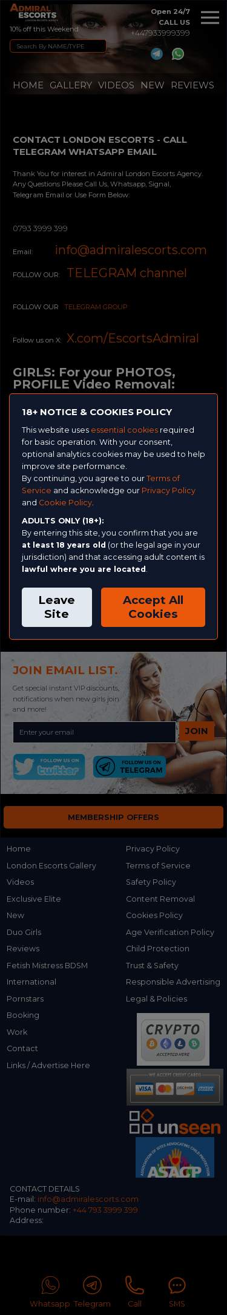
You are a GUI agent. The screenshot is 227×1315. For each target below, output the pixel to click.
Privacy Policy (169, 490)
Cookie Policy (65, 502)
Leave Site (56, 607)
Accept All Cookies (153, 607)
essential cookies (124, 430)
